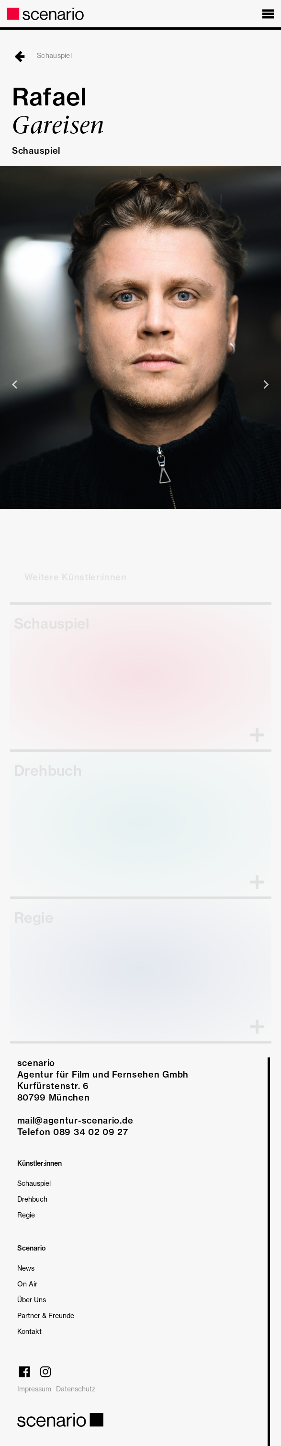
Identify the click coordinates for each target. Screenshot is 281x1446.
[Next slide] (265, 384)
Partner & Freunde (45, 1315)
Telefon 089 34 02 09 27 (72, 1131)
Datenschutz (75, 1389)
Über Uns (31, 1300)
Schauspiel (42, 55)
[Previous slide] (15, 384)
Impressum (34, 1389)
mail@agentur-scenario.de (75, 1120)
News (25, 1268)
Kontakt (29, 1331)
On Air (27, 1284)
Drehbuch (32, 1199)
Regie (26, 1215)
